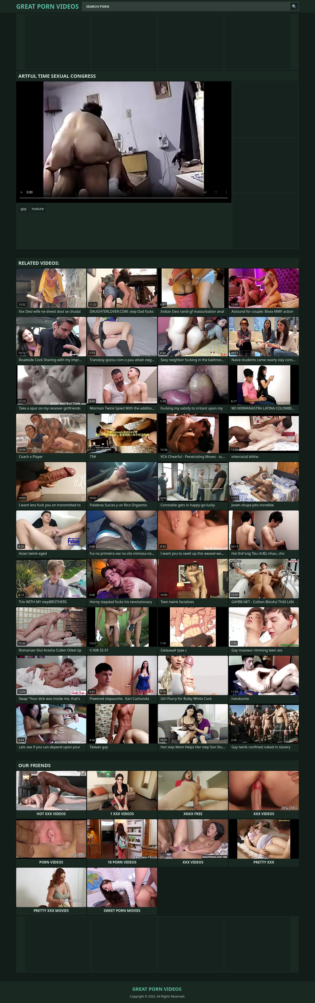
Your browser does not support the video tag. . (123, 142)
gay (23, 208)
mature (38, 208)
